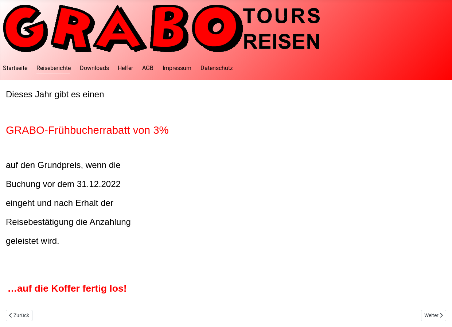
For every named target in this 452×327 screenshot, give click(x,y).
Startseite (15, 68)
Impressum (177, 68)
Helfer (125, 68)
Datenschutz (216, 68)
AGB (147, 68)
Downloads (94, 68)
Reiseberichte (53, 68)
